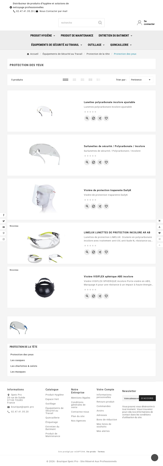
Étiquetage (52, 422)
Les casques (18, 360)
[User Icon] (146, 23)
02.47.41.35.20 (25, 11)
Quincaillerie (53, 417)
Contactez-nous (80, 412)
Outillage (51, 403)
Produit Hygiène (55, 394)
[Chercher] (77, 22)
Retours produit (105, 401)
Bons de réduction (107, 419)
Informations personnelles (104, 396)
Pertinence (141, 80)
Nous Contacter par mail (51, 11)
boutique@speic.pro (22, 407)
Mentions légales (80, 397)
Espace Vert (52, 399)
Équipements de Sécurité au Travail (55, 410)
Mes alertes (103, 431)
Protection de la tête (23, 346)
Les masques (18, 371)
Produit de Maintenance (53, 434)
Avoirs (100, 410)
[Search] (100, 22)
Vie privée (91, 452)
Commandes (104, 406)
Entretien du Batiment (52, 427)
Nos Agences (78, 420)
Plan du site (78, 416)
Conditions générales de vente (78, 405)
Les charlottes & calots (24, 366)
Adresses (102, 415)
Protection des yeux (22, 354)
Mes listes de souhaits (104, 425)
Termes (101, 452)
